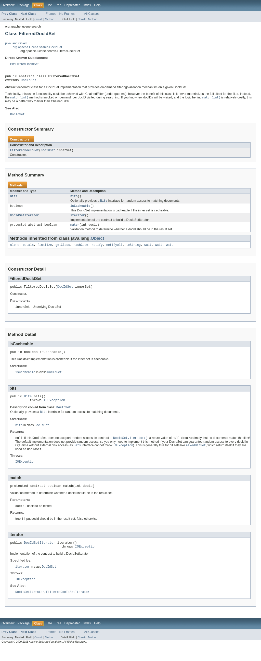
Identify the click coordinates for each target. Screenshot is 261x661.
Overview (8, 5)
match (75, 230)
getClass (63, 250)
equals (28, 250)
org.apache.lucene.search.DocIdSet (37, 47)
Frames (51, 14)
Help (97, 5)
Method (49, 19)
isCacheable (80, 210)
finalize (44, 250)
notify (97, 250)
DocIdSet (29, 81)
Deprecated (72, 5)
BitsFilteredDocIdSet (24, 64)
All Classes (91, 14)
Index (87, 5)
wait (147, 250)
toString (133, 250)
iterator (77, 220)
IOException (54, 409)
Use (49, 5)
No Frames (67, 14)
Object (97, 243)
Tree (58, 5)
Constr (38, 19)
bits (73, 199)
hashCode (81, 250)
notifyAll (114, 250)
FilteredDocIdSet (24, 153)
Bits (13, 199)
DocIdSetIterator (24, 220)
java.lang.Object (16, 43)
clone (14, 250)
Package (24, 5)
